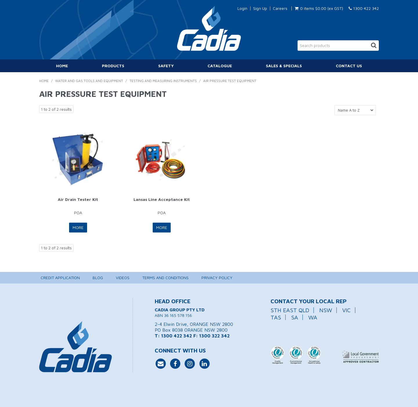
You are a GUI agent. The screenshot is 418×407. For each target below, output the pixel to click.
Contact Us (349, 65)
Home (62, 65)
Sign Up (260, 8)
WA (312, 317)
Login (242, 8)
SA (294, 317)
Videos (122, 277)
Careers (280, 8)
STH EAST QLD (290, 310)
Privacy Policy (217, 277)
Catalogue (220, 65)
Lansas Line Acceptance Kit (162, 199)
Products (113, 65)
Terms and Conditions (165, 277)
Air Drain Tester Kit (78, 199)
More (78, 227)
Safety (166, 65)
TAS (276, 317)
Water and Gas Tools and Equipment (89, 81)
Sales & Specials (284, 65)
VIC (346, 310)
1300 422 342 (364, 8)
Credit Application (60, 277)
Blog (98, 277)
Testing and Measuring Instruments (163, 81)
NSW (325, 310)
